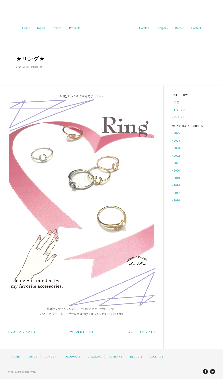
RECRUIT (136, 356)
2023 (177, 148)
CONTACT (156, 356)
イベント (179, 117)
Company (162, 28)
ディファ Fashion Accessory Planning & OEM (111, 28)
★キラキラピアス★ (22, 332)
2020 (177, 170)
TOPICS (32, 356)
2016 (177, 200)
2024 (177, 140)
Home (26, 28)
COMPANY (115, 356)
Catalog (144, 28)
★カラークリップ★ (141, 332)
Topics (40, 28)
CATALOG (94, 356)
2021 (177, 163)
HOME (15, 356)
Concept (57, 28)
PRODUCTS (73, 356)
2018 (177, 185)
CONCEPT (51, 356)
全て (176, 102)
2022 (177, 155)
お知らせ (179, 109)
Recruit (179, 28)
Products (74, 28)
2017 (177, 192)
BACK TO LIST (81, 332)
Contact (196, 28)
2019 (177, 178)
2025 (177, 133)
